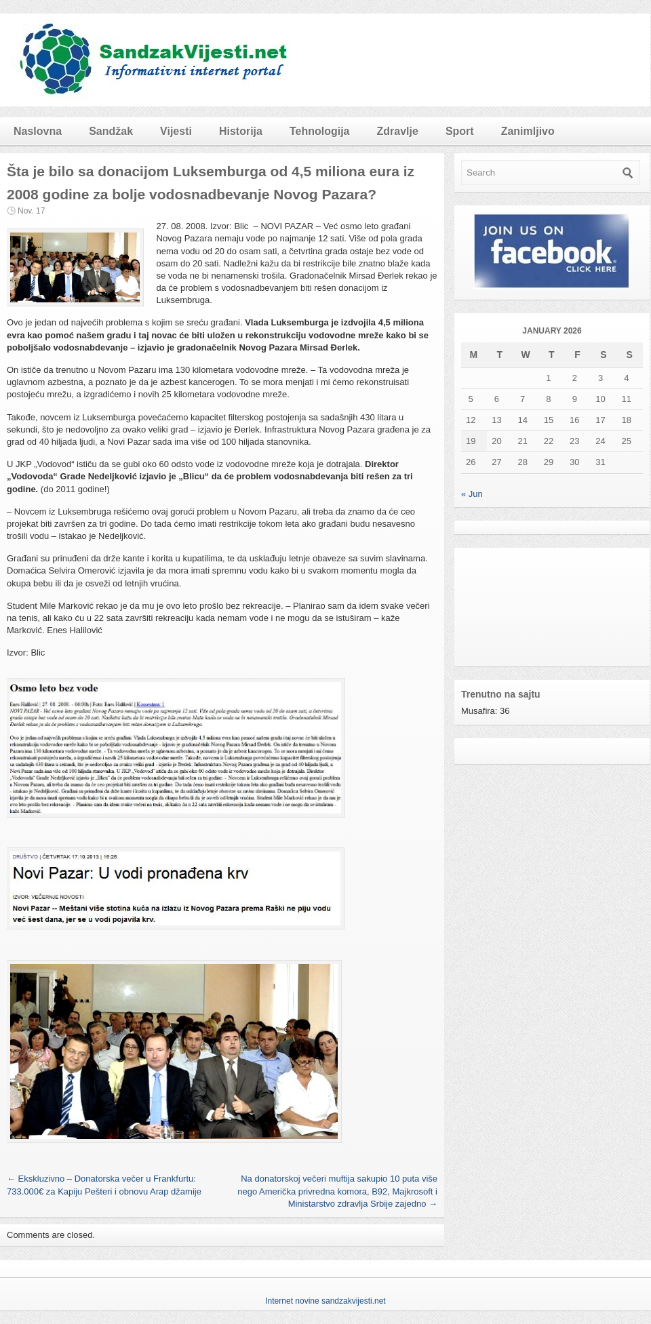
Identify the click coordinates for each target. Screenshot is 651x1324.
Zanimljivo (528, 131)
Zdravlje (397, 131)
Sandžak (111, 131)
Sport (460, 131)
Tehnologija (320, 131)
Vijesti (176, 131)
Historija (240, 131)
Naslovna (38, 131)
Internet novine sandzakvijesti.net (325, 1301)
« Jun (472, 494)
